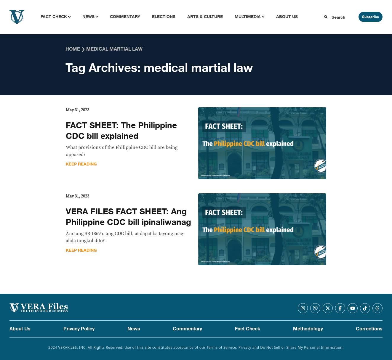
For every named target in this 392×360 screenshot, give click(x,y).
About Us (287, 16)
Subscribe (370, 17)
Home (72, 49)
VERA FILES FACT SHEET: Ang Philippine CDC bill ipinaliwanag (128, 217)
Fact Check (54, 16)
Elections (163, 16)
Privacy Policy (79, 329)
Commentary (125, 16)
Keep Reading (81, 164)
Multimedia (248, 16)
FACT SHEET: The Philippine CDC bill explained (121, 131)
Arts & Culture (205, 16)
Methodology (308, 329)
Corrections (369, 329)
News (88, 16)
